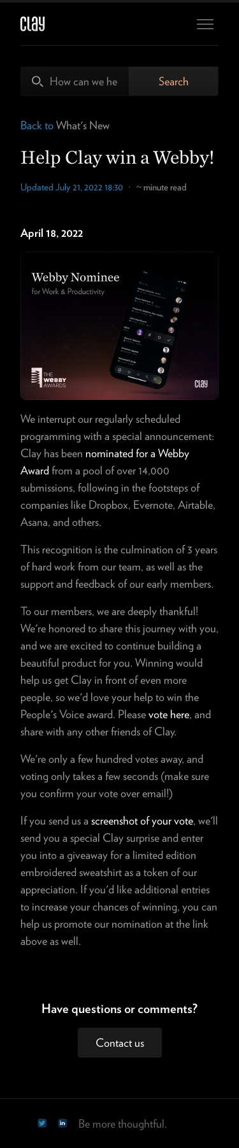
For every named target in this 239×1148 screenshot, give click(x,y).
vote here (168, 714)
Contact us (120, 1042)
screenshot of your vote (142, 820)
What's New (83, 125)
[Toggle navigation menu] (205, 24)
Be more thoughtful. (122, 1123)
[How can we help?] (75, 81)
